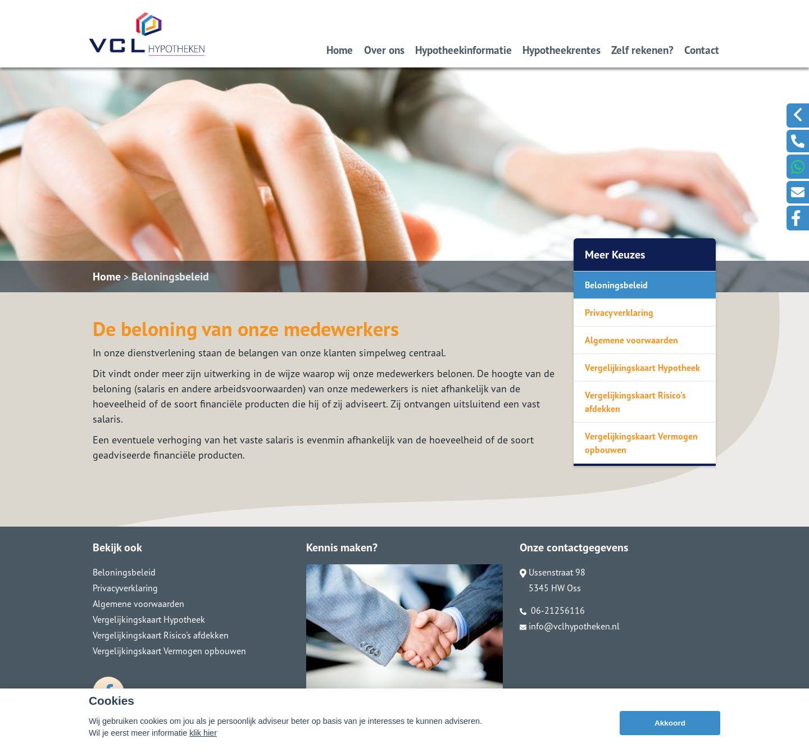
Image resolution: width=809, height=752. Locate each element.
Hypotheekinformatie (463, 50)
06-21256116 (552, 610)
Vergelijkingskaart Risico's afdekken (635, 401)
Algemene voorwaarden (631, 340)
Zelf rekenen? (642, 50)
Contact (701, 50)
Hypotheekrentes (561, 50)
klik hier (203, 732)
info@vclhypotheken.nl (570, 626)
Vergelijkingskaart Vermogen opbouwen (641, 443)
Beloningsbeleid (170, 276)
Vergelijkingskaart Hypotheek (642, 367)
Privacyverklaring (619, 312)
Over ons (384, 50)
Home (339, 50)
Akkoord (670, 723)
